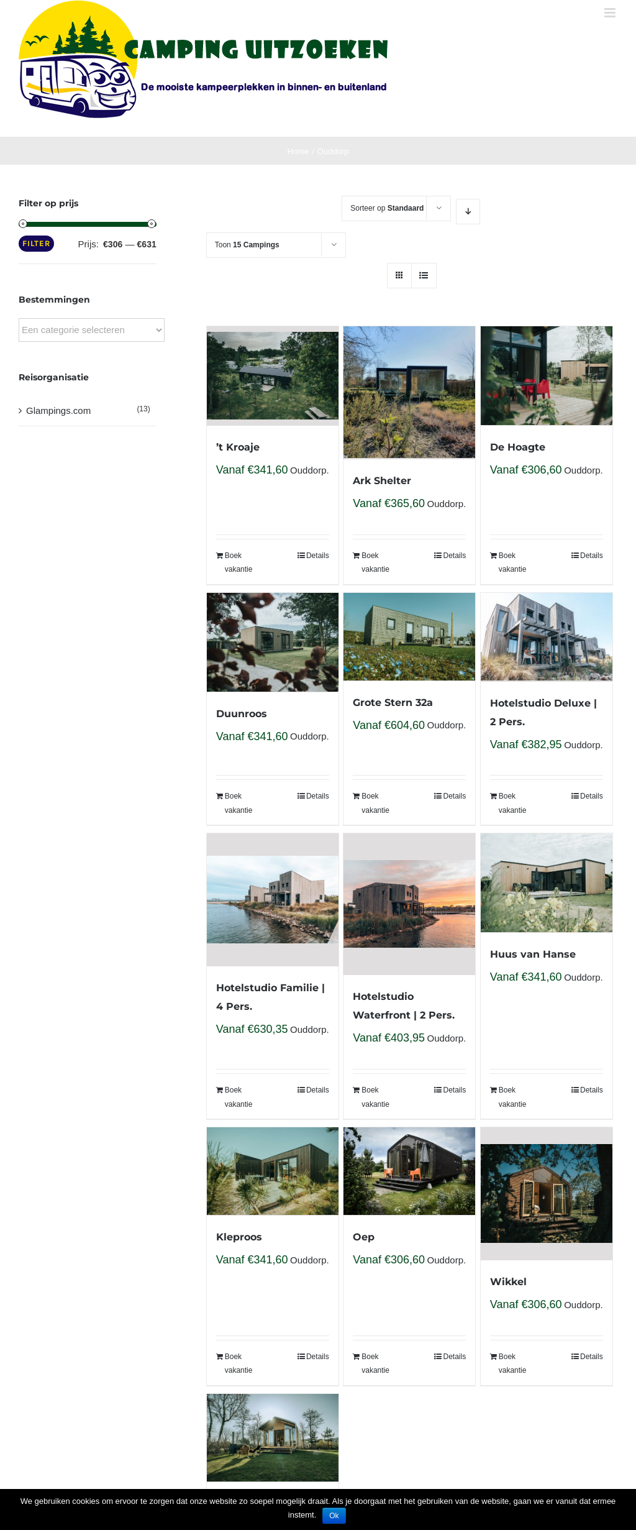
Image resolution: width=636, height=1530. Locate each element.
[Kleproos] (272, 1171)
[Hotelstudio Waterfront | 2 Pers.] (409, 904)
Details (317, 555)
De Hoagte (517, 447)
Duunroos (241, 714)
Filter (36, 243)
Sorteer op (387, 208)
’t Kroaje (238, 447)
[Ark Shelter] (409, 392)
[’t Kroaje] (272, 376)
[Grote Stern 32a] (409, 637)
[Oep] (409, 1171)
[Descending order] (468, 211)
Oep (364, 1237)
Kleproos (239, 1237)
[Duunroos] (272, 642)
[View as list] (424, 275)
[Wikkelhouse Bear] (272, 1438)
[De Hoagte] (546, 376)
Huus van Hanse (533, 954)
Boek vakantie (239, 562)
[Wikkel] (546, 1193)
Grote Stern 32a (393, 702)
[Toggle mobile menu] (610, 12)
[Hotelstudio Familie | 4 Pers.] (272, 899)
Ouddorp (308, 470)
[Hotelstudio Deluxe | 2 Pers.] (546, 637)
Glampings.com (58, 410)
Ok (333, 1515)
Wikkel (508, 1282)
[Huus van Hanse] (546, 883)
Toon (247, 244)
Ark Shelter (382, 481)
